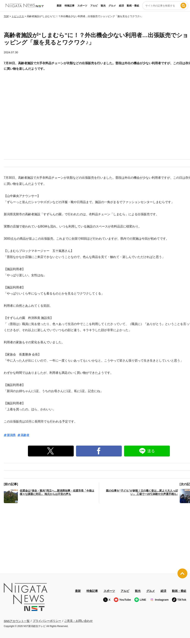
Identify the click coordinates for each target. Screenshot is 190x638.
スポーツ (82, 5)
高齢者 (25, 435)
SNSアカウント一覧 (17, 621)
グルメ (112, 5)
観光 (103, 5)
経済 (121, 5)
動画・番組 (133, 5)
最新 (59, 5)
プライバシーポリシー (47, 620)
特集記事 (69, 5)
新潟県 (11, 435)
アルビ (94, 5)
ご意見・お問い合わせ (78, 620)
